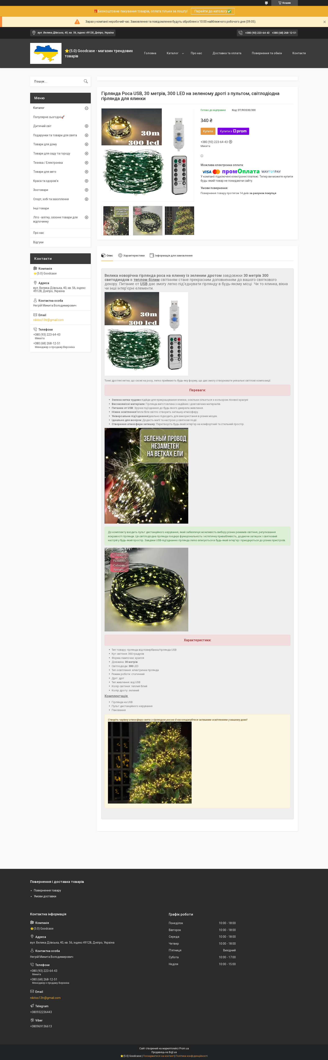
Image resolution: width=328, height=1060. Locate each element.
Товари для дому (45, 144)
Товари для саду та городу (51, 153)
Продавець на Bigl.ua (164, 1052)
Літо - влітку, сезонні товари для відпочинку (55, 219)
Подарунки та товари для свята (55, 135)
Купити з (233, 131)
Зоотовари (40, 190)
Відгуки (38, 242)
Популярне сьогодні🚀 (48, 117)
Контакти (299, 53)
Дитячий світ (42, 126)
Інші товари (41, 208)
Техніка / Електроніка (48, 162)
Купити (208, 131)
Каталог (172, 53)
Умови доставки (45, 896)
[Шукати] (86, 81)
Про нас (196, 53)
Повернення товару (47, 890)
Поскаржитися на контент (158, 1056)
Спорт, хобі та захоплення (51, 199)
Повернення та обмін (267, 53)
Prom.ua (184, 1048)
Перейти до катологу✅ (212, 11)
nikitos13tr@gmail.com (48, 320)
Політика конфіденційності (192, 1056)
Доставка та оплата (227, 53)
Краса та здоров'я (45, 181)
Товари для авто (44, 171)
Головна (150, 53)
